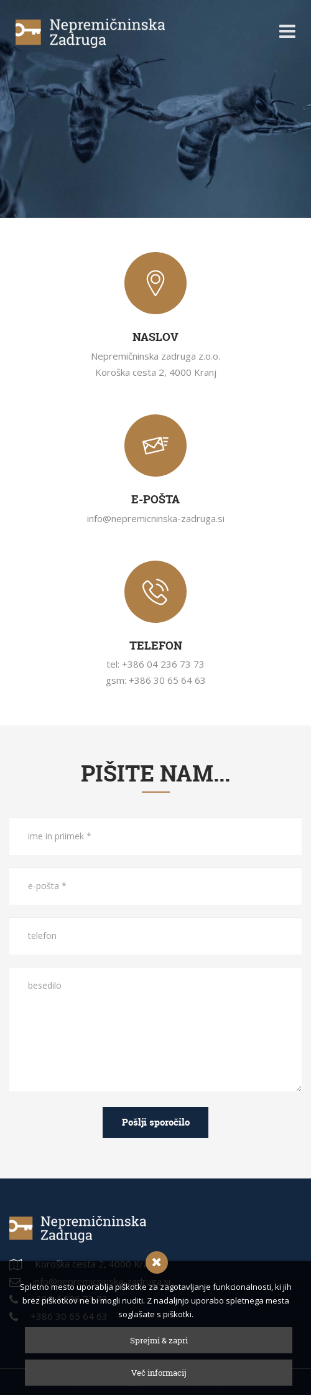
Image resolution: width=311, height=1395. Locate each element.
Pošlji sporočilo (156, 1122)
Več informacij (159, 1372)
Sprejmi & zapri (159, 1340)
